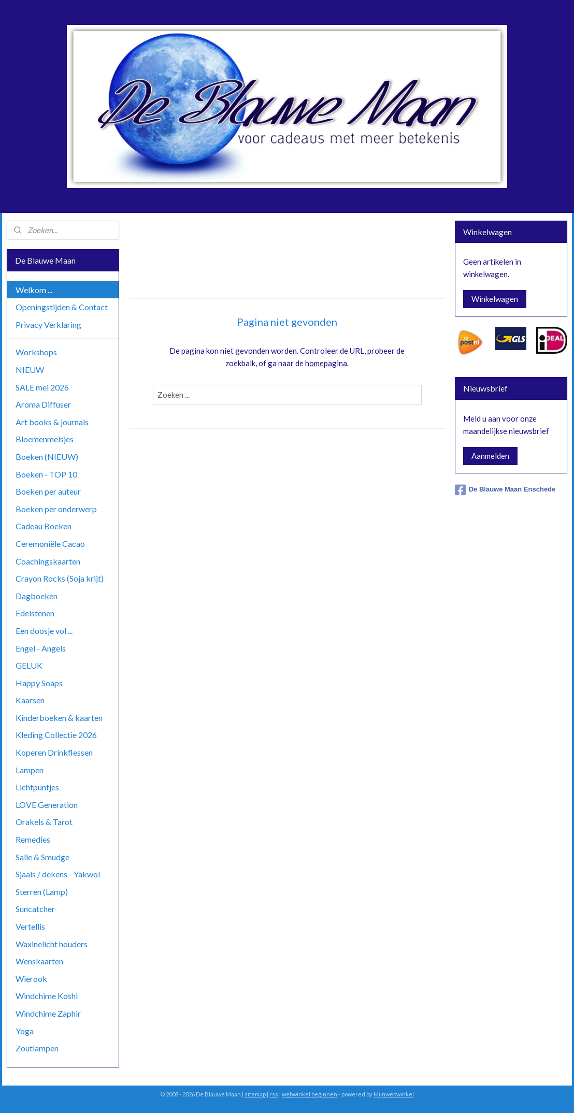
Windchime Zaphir (48, 1013)
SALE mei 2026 (42, 387)
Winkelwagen (494, 298)
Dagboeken (37, 596)
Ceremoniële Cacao (50, 543)
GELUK (29, 665)
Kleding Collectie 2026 (56, 735)
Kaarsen (30, 700)
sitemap (255, 1094)
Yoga (25, 1031)
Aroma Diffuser (43, 404)
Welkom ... (34, 290)
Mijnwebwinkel (394, 1094)
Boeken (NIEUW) (47, 456)
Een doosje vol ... (44, 630)
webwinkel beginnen (309, 1094)
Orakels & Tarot (44, 822)
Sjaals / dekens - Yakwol (58, 874)
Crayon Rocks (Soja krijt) (60, 578)
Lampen (30, 770)
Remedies (33, 839)
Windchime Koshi (47, 996)
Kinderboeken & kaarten (59, 717)
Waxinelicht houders (52, 944)
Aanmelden (490, 455)
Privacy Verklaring (48, 324)
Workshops (36, 352)
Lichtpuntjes (37, 787)
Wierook (31, 979)
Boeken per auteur (48, 491)
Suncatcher (35, 909)
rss (273, 1094)
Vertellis (30, 926)
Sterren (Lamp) (42, 892)
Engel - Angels (41, 648)
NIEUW (30, 369)
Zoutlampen (37, 1048)
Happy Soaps (39, 683)
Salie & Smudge (42, 857)
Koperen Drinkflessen (54, 752)
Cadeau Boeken (43, 526)
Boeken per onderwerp (56, 509)
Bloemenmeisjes (45, 439)
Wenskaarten (39, 961)
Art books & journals (52, 422)
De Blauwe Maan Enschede (505, 490)
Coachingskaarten (48, 561)
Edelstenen (35, 613)
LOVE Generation (47, 805)
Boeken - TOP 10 (46, 474)
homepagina (326, 363)
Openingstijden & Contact (62, 307)
